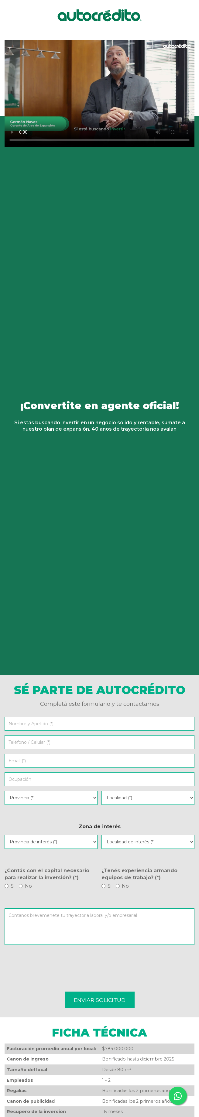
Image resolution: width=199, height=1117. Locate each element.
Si (10, 886)
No (25, 886)
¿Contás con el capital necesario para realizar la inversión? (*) (47, 874)
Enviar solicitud (99, 1000)
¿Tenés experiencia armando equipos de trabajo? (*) (139, 874)
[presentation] (51, 975)
